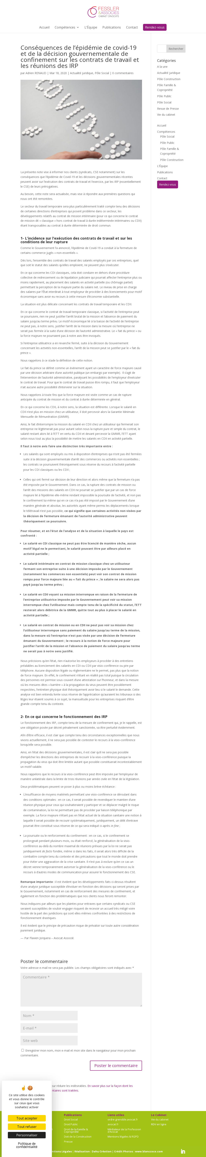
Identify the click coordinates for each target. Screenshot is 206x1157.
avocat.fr (113, 1124)
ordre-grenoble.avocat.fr (123, 1119)
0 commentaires (123, 73)
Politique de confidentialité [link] (26, 1145)
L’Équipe (162, 166)
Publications (165, 172)
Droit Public (71, 1124)
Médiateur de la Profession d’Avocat (124, 1130)
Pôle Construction (168, 79)
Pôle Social (102, 73)
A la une (162, 66)
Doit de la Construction (78, 1136)
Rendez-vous (167, 184)
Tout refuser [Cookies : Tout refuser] (27, 1126)
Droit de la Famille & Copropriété (76, 1130)
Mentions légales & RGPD (123, 1136)
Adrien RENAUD (36, 73)
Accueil (161, 125)
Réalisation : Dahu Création (92, 1151)
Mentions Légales (60, 1151)
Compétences (166, 132)
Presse (68, 1141)
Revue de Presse (168, 108)
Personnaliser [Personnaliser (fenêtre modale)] (26, 1135)
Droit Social (71, 1119)
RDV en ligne (158, 1124)
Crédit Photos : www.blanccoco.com (138, 1151)
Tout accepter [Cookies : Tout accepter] (26, 1118)
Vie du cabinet (166, 114)
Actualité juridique (81, 73)
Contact (162, 178)
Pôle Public (164, 96)
